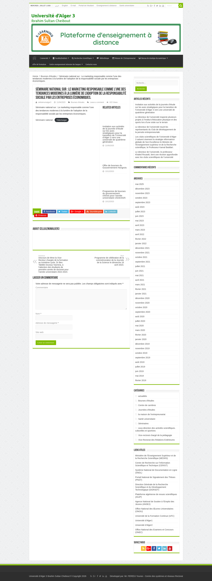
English (65, 6)
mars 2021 (140, 284)
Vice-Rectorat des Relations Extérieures (156, 440)
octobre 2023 (141, 198)
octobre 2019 (141, 353)
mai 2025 (139, 184)
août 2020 (139, 316)
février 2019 (140, 380)
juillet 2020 (140, 321)
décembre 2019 (142, 344)
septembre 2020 (142, 312)
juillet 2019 (140, 366)
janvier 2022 (140, 243)
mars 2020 (140, 330)
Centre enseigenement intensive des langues (65, 64)
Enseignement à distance (107, 6)
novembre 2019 (142, 348)
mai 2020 (139, 325)
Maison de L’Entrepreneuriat (123, 58)
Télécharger (62, 120)
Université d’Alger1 (144, 520)
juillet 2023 (140, 211)
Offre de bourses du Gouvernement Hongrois (115, 166)
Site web (40, 332)
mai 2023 (139, 220)
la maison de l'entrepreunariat (151, 414)
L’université (44, 58)
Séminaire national (44, 120)
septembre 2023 (142, 202)
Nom (38, 314)
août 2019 (139, 362)
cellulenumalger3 (44, 102)
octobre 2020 (141, 307)
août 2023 (139, 207)
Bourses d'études (49, 76)
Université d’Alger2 (144, 525)
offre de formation (39, 64)
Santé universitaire (126, 6)
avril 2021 (139, 280)
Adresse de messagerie (47, 323)
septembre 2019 (142, 357)
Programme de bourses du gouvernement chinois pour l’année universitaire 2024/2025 (114, 194)
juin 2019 (139, 371)
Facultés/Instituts (60, 58)
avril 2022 (139, 234)
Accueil (34, 58)
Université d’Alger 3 (53, 15)
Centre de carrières (147, 405)
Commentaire (42, 287)
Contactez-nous (91, 64)
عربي (57, 6)
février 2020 (140, 335)
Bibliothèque (103, 58)
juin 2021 (139, 271)
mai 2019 (139, 376)
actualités (142, 396)
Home (35, 76)
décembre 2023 (142, 189)
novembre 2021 (142, 252)
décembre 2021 (142, 248)
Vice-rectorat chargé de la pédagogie (155, 435)
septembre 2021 (142, 262)
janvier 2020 (140, 339)
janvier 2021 (140, 293)
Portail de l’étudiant (86, 6)
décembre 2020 (142, 298)
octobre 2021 (141, 257)
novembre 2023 (142, 193)
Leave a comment (97, 102)
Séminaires (143, 423)
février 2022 (140, 239)
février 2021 (140, 289)
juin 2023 (139, 216)
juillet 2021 (140, 266)
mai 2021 (139, 275)
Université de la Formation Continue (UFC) (154, 516)
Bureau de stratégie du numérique (152, 58)
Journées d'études (146, 410)
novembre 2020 (142, 303)
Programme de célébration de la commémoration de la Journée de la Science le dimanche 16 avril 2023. (109, 260)
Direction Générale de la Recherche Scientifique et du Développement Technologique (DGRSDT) (151, 487)
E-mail (73, 6)
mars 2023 (140, 230)
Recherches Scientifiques (82, 58)
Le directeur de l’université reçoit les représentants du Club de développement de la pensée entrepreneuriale (155, 129)
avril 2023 (139, 225)
